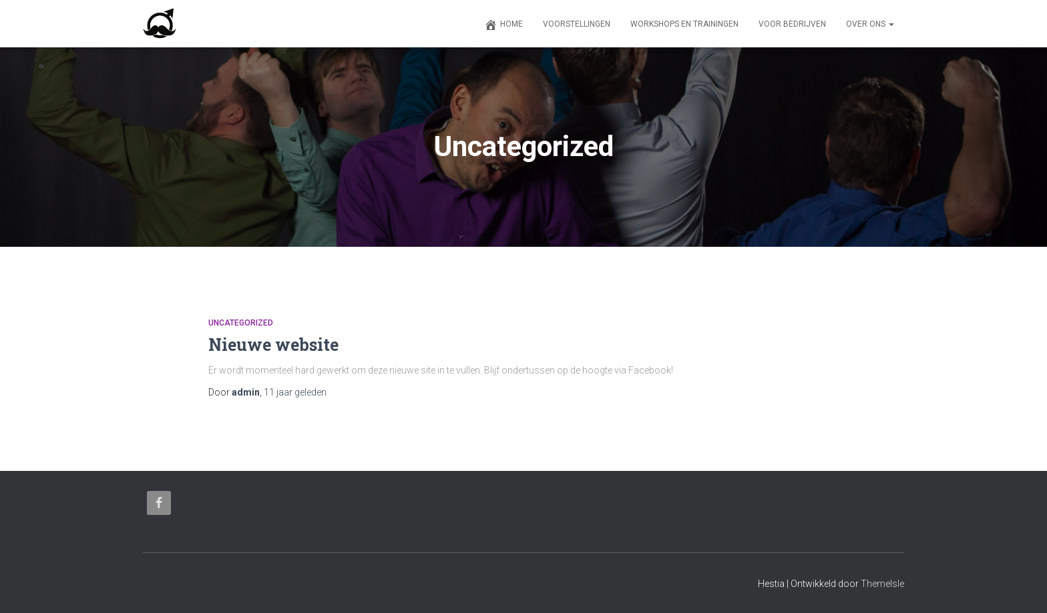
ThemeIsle (882, 583)
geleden (295, 392)
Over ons (870, 24)
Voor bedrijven (792, 24)
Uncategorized (240, 323)
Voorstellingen (576, 24)
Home (503, 24)
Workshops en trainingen (684, 24)
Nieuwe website (273, 345)
